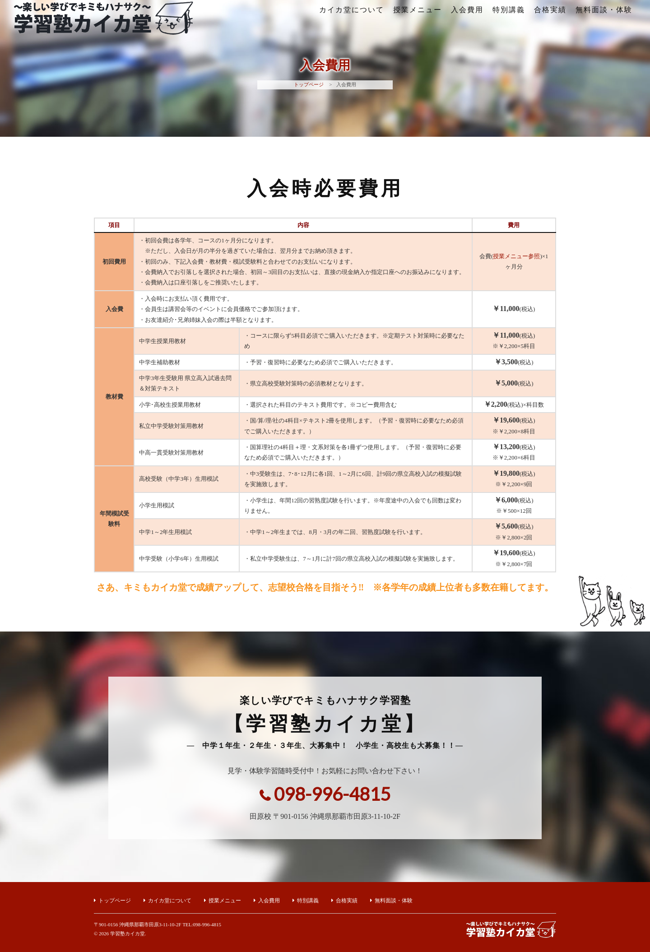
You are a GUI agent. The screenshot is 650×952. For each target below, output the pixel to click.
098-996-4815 (332, 794)
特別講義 (508, 10)
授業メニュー (417, 10)
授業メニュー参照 (516, 256)
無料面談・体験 (604, 10)
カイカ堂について (351, 10)
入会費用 (467, 10)
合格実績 (550, 10)
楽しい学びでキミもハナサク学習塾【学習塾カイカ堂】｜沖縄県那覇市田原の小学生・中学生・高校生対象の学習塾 (103, 27)
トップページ (309, 84)
